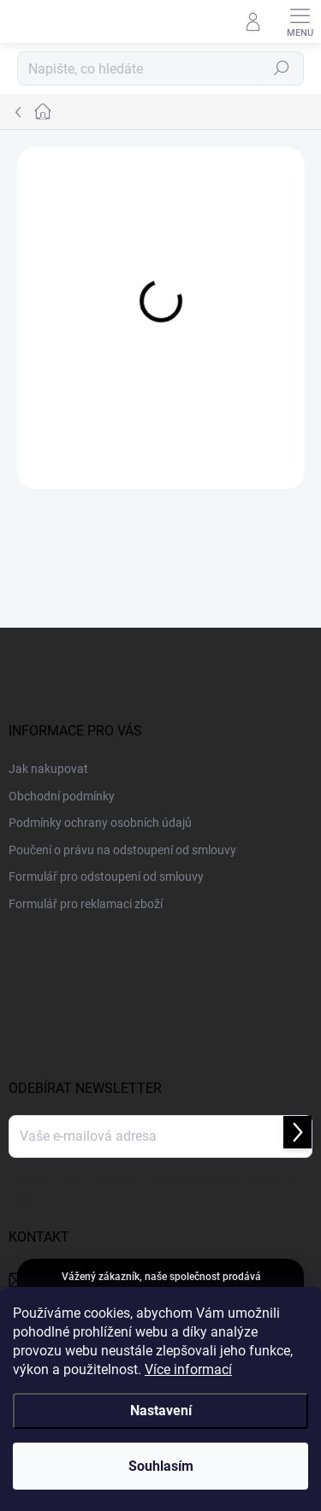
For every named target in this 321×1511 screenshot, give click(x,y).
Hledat (281, 68)
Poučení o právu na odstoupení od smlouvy (122, 850)
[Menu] (299, 21)
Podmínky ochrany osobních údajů (100, 822)
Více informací (188, 1369)
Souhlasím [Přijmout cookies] (160, 1466)
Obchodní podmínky (62, 796)
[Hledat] (160, 68)
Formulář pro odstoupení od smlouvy (106, 876)
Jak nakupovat (48, 769)
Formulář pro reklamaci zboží (86, 904)
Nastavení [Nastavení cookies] (161, 1410)
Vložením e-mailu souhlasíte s (151, 1190)
